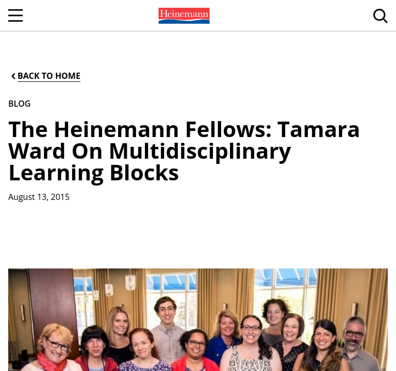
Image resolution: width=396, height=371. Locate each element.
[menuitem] (183, 15)
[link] (183, 15)
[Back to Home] (44, 76)
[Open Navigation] (15, 15)
